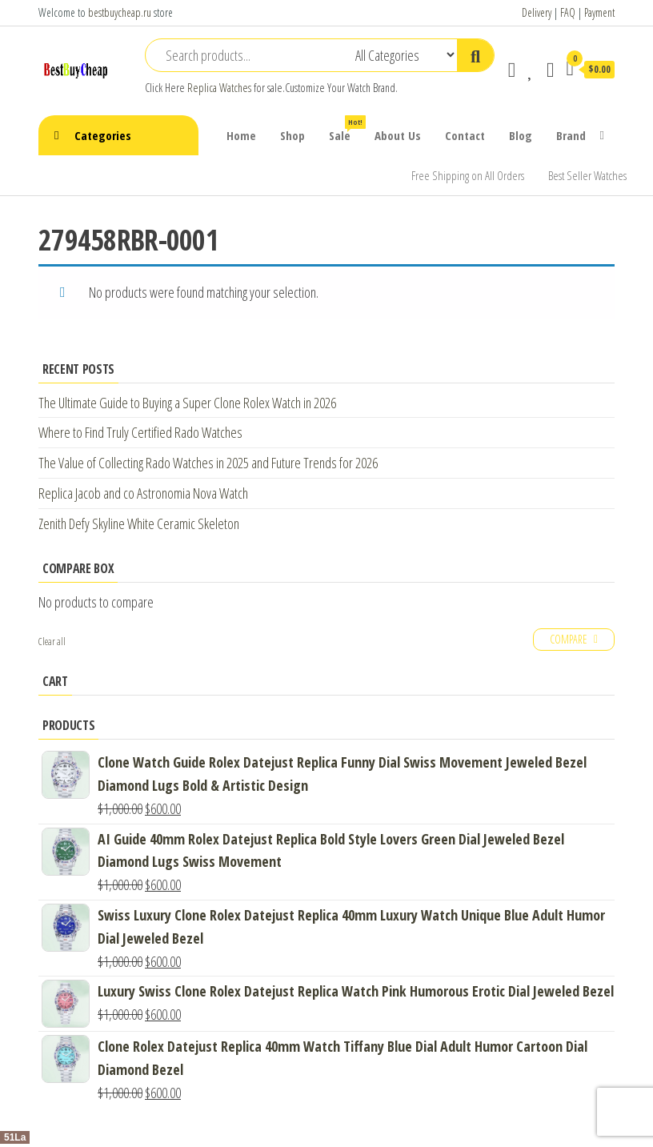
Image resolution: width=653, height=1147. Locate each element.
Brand (571, 135)
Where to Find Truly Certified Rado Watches (140, 432)
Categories (102, 135)
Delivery (536, 12)
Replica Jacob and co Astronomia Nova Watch (143, 493)
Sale (346, 129)
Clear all (52, 641)
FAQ (567, 12)
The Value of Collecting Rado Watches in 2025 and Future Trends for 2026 (208, 462)
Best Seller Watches (587, 175)
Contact (465, 135)
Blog (520, 135)
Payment (599, 12)
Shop (292, 135)
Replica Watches (219, 87)
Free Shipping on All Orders (467, 175)
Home (241, 135)
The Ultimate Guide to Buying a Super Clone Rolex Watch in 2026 (187, 402)
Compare (568, 639)
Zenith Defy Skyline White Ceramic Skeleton (138, 523)
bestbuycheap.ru (119, 12)
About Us (398, 135)
